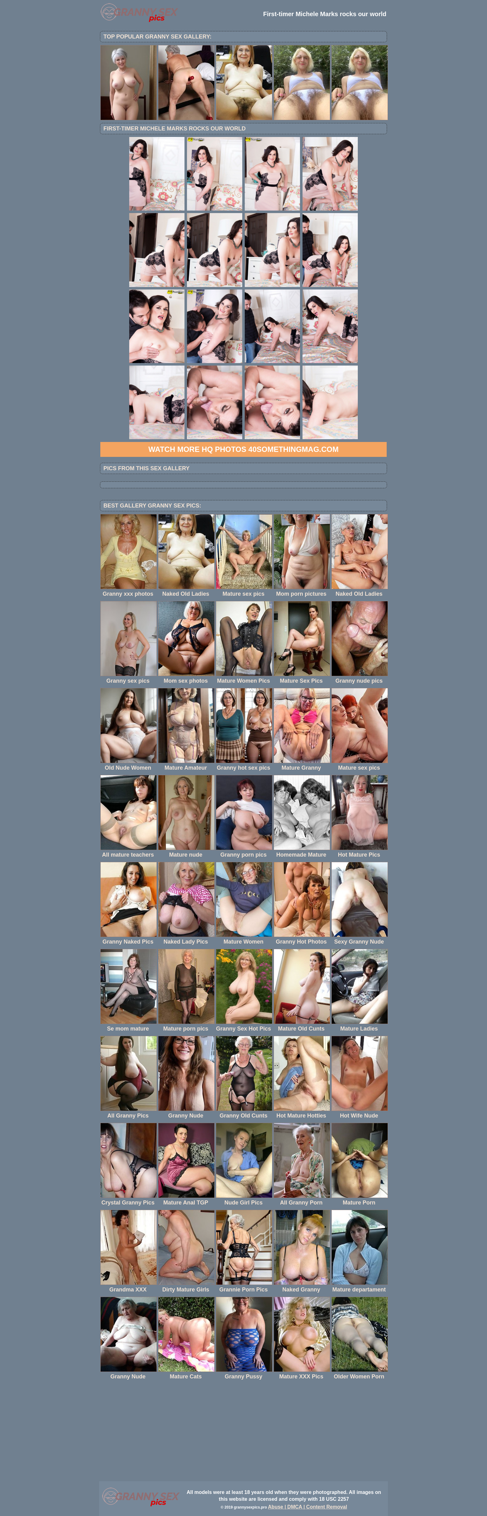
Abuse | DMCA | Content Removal (307, 1506)
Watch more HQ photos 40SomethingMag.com (243, 449)
